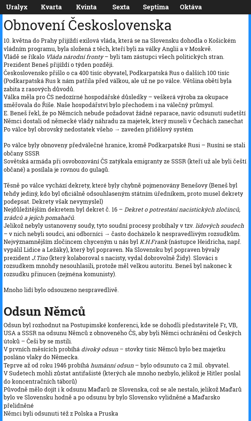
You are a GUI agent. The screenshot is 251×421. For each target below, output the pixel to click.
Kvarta (51, 7)
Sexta (121, 7)
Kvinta (86, 7)
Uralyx (16, 7)
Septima (156, 7)
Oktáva (191, 7)
